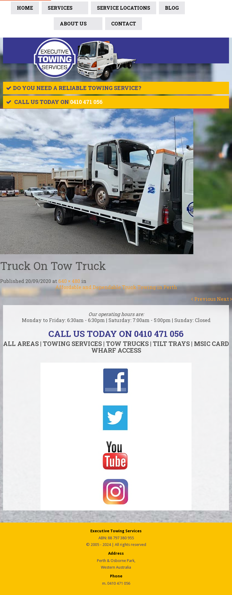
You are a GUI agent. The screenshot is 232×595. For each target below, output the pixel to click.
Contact (123, 23)
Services (65, 9)
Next (224, 299)
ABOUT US (78, 24)
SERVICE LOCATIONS (123, 8)
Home (25, 8)
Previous (203, 299)
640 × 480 (69, 281)
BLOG (172, 8)
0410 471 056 (86, 101)
